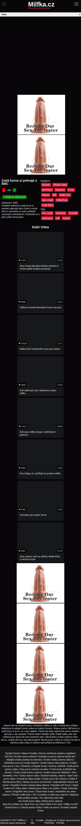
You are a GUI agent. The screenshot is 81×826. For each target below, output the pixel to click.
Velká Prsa (61, 200)
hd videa (29, 778)
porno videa (41, 788)
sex (68, 791)
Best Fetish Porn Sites (51, 804)
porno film (54, 778)
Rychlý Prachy (13, 753)
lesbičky (53, 775)
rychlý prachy (27, 772)
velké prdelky (23, 798)
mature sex (72, 782)
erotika (18, 759)
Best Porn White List (13, 804)
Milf (54, 195)
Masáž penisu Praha (31, 807)
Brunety (46, 185)
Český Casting (28, 785)
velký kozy (55, 794)
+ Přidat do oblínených (14, 197)
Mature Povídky (29, 753)
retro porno (8, 766)
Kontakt (40, 820)
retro (25, 791)
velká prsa (47, 218)
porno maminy (32, 769)
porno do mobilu (22, 763)
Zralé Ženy (47, 205)
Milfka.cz (41, 6)
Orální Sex (65, 195)
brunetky (73, 213)
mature (66, 218)
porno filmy (15, 782)
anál (56, 798)
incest (54, 772)
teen (45, 791)
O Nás (32, 821)
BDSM (62, 766)
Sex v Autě (47, 200)
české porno (28, 801)
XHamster (73, 788)
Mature (45, 195)
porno (25, 756)
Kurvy (71, 190)
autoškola (60, 213)
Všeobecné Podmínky (50, 821)
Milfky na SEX (71, 804)
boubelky (7, 775)
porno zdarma (57, 756)
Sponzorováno (73, 820)
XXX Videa (15, 788)
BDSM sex (70, 769)
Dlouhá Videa (60, 185)
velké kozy (25, 794)
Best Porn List (32, 804)
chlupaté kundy (39, 766)
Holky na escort (51, 807)
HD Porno (47, 190)
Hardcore (60, 190)
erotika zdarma (58, 759)
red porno (34, 782)
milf (57, 218)
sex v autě (47, 213)
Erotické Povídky (60, 821)
